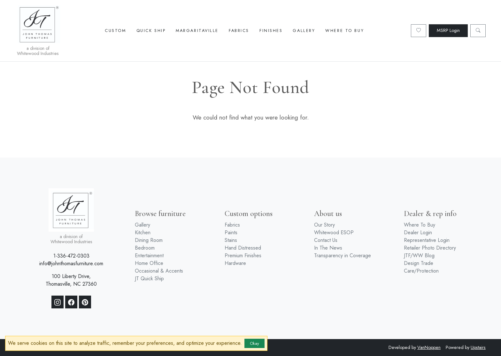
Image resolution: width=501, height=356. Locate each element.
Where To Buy (344, 30)
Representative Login (427, 240)
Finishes (270, 30)
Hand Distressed (243, 248)
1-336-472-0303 (71, 255)
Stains (231, 240)
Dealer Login (418, 232)
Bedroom (145, 248)
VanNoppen (429, 347)
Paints (231, 232)
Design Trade (418, 263)
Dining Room (149, 240)
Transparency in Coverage (342, 255)
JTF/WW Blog (419, 255)
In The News (328, 248)
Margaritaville (197, 30)
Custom (115, 30)
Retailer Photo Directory (430, 248)
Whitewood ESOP (334, 232)
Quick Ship (151, 30)
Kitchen (142, 232)
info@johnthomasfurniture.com (71, 263)
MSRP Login (448, 30)
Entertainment (149, 255)
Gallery (304, 30)
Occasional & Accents (159, 271)
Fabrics (239, 30)
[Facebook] (71, 302)
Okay (254, 343)
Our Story (324, 224)
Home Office (149, 263)
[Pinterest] (85, 302)
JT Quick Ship (149, 278)
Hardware (235, 263)
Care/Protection (421, 271)
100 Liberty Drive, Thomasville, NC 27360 (71, 280)
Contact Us (325, 240)
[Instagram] (57, 302)
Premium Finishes (243, 255)
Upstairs (478, 347)
